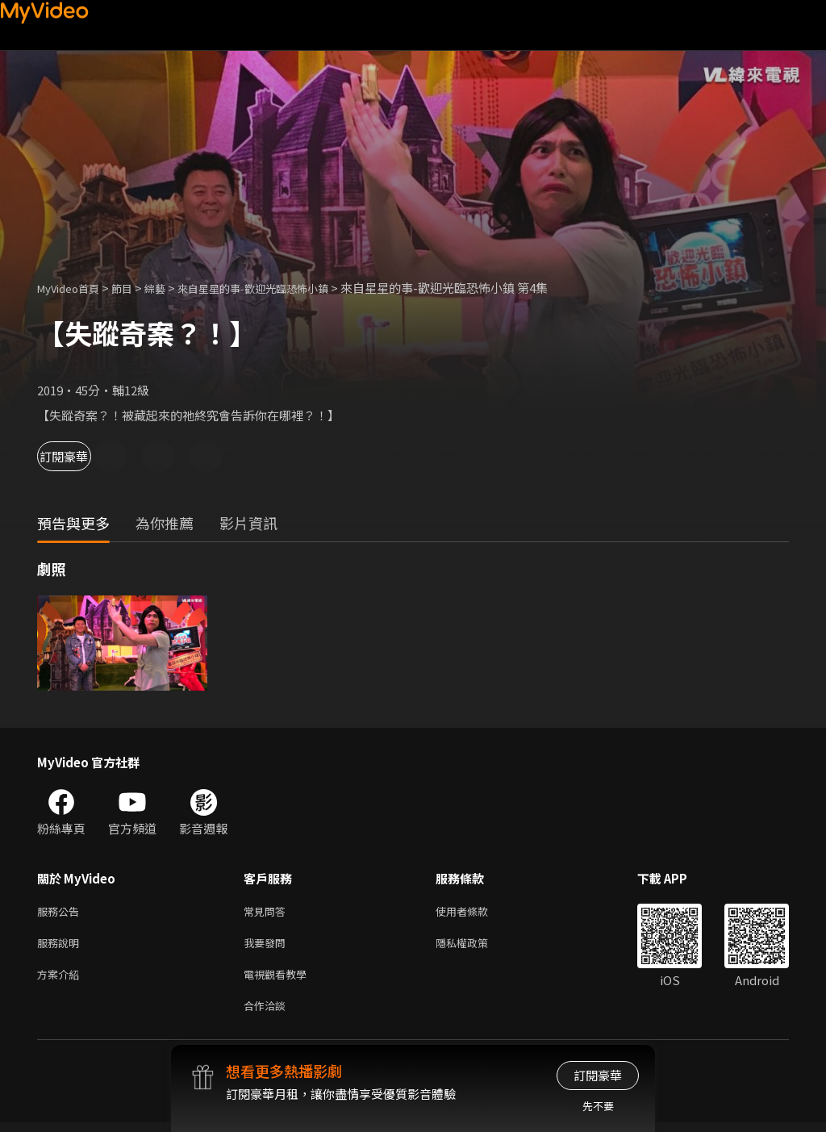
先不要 (598, 1105)
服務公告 (61, 912)
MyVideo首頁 (74, 287)
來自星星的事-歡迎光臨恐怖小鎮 (282, 287)
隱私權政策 (475, 946)
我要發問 (268, 946)
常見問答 (268, 912)
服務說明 (61, 946)
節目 (135, 287)
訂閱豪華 (81, 456)
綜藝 (171, 287)
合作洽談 (268, 1013)
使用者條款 (475, 912)
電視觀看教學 (280, 979)
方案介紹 (61, 979)
